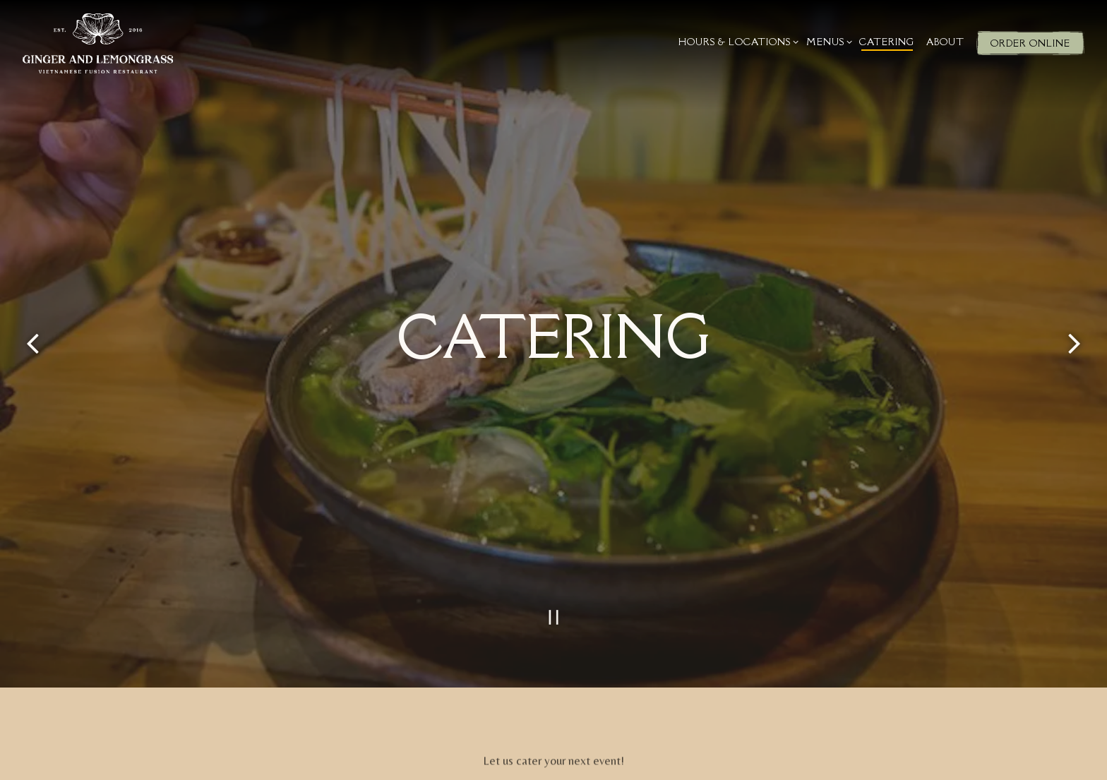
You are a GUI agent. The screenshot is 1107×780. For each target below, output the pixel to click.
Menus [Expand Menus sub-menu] (827, 41)
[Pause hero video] (553, 594)
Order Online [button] (1030, 43)
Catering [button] (886, 41)
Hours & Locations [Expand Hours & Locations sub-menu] (736, 41)
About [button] (945, 41)
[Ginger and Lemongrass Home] (98, 42)
